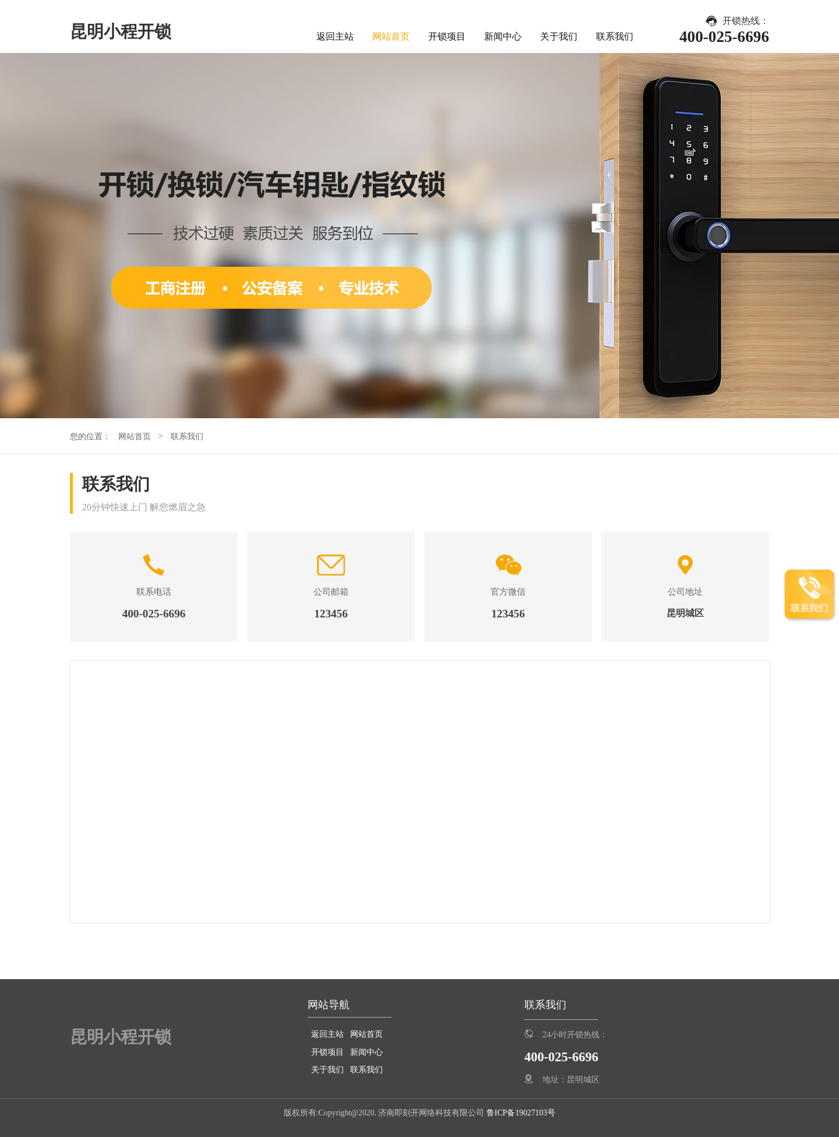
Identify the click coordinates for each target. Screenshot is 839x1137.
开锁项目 (447, 36)
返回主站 (335, 36)
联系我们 (614, 36)
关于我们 (558, 36)
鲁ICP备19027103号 (519, 1112)
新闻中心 (502, 36)
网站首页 (391, 36)
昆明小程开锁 (120, 31)
